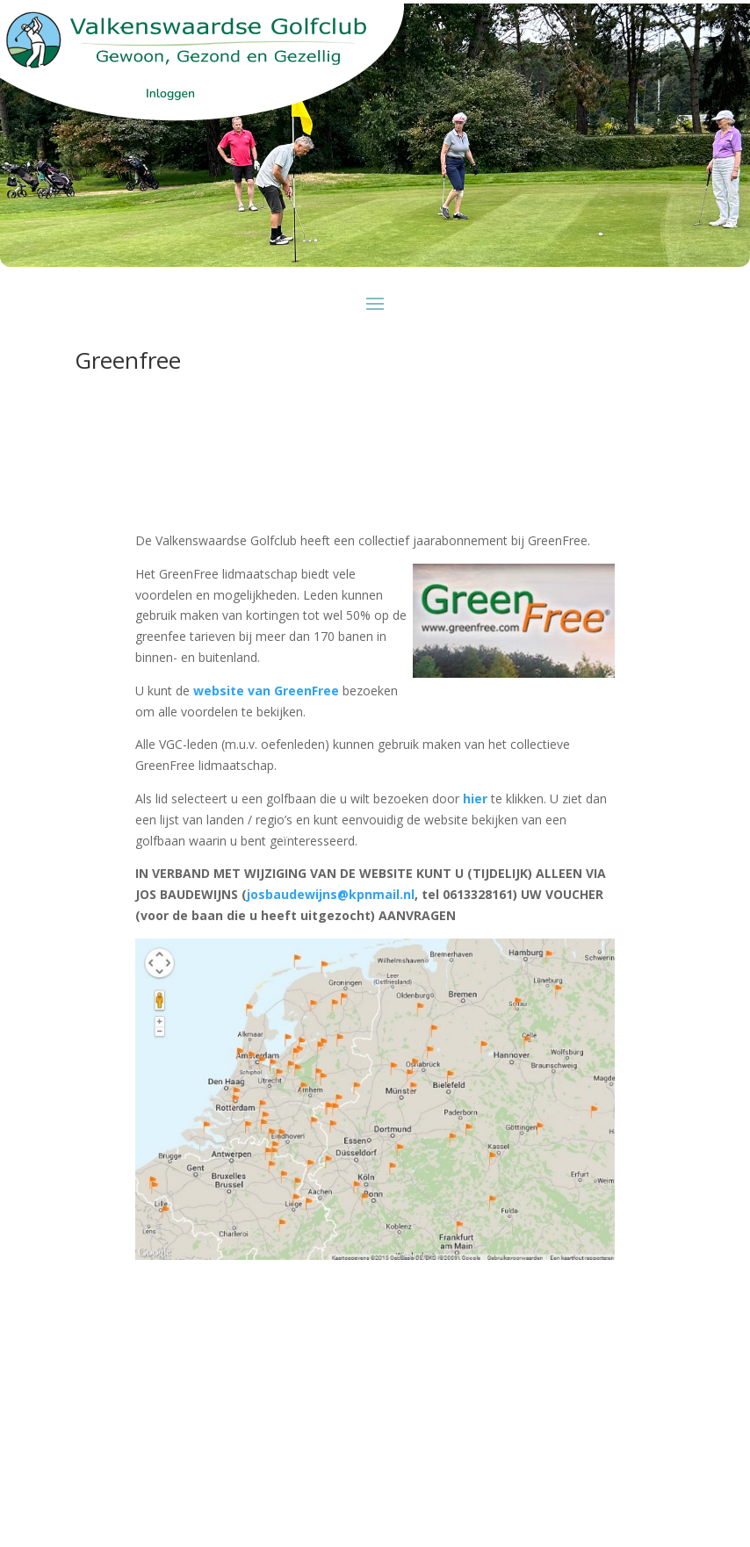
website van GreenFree (268, 690)
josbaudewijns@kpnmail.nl (331, 894)
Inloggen (170, 93)
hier (475, 798)
